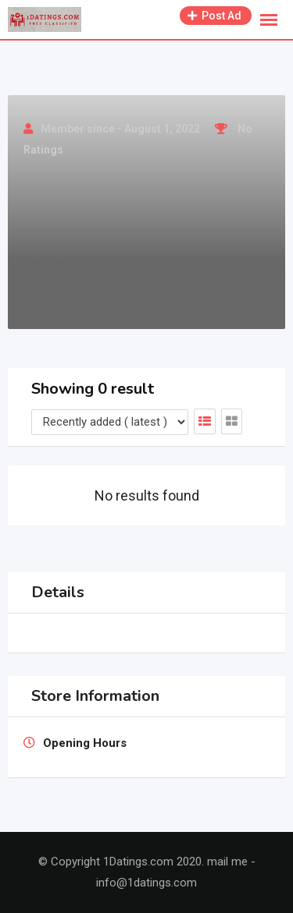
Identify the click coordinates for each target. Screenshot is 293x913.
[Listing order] (109, 422)
